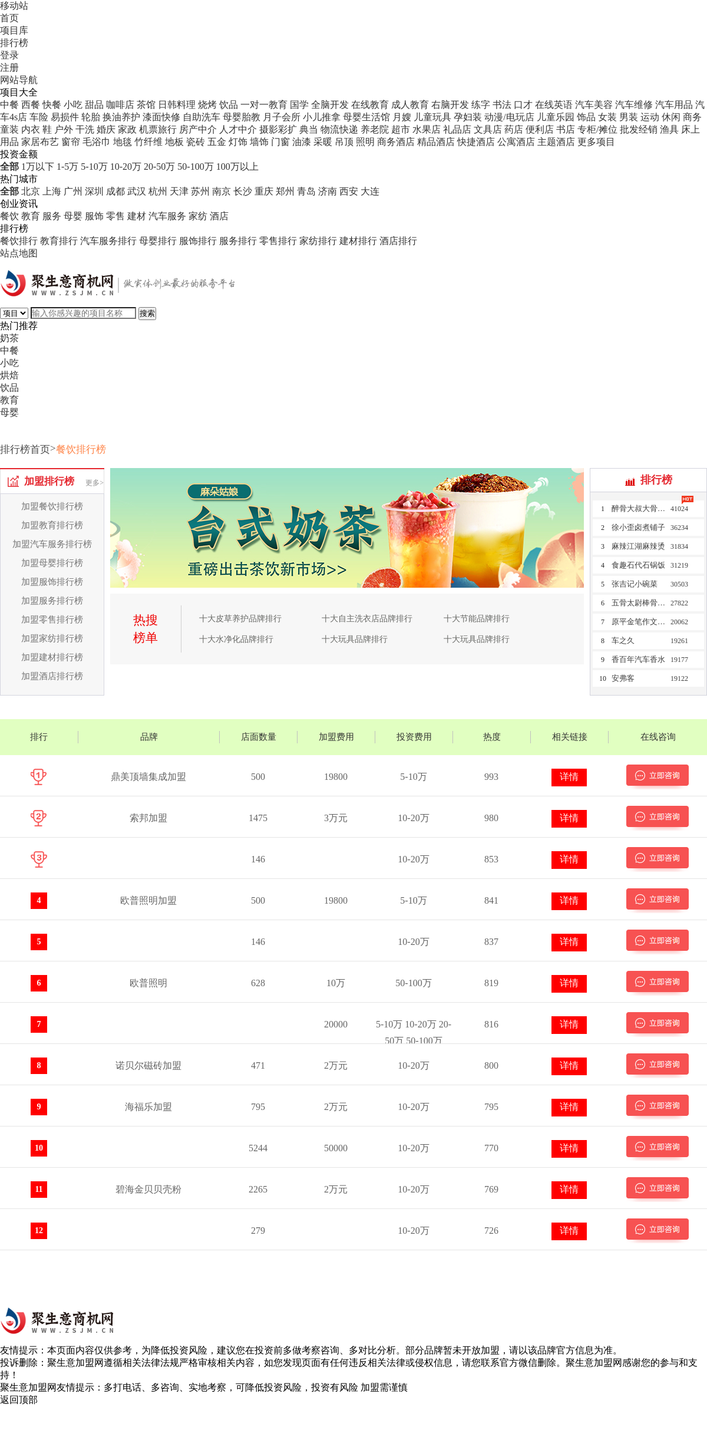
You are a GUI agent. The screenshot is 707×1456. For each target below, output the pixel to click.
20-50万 (159, 167)
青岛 (306, 191)
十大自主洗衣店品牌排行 (367, 618)
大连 (370, 191)
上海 (51, 191)
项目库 (14, 30)
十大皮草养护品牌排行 (240, 618)
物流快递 (339, 129)
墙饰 (259, 142)
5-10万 (94, 167)
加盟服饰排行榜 (52, 582)
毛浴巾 (96, 142)
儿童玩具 (432, 117)
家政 (127, 129)
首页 (9, 18)
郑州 (285, 191)
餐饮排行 (19, 241)
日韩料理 (177, 105)
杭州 (157, 191)
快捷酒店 (476, 142)
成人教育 (410, 105)
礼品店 (457, 129)
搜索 (147, 313)
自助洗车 (201, 117)
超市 (400, 129)
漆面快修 (161, 117)
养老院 (375, 129)
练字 (480, 105)
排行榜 (14, 43)
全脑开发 (330, 105)
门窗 (280, 142)
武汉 (136, 191)
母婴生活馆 (366, 117)
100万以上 (237, 167)
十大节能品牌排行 (477, 618)
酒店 (219, 216)
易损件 (65, 117)
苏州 (200, 191)
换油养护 (121, 117)
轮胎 (90, 117)
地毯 (122, 142)
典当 (308, 129)
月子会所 (281, 117)
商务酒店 (396, 142)
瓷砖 (195, 142)
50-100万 (195, 167)
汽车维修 (634, 105)
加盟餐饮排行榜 (52, 506)
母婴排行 (158, 241)
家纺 (198, 216)
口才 (523, 105)
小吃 (73, 105)
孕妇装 (468, 117)
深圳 (94, 191)
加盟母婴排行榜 (52, 563)
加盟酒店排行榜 (52, 676)
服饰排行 (198, 241)
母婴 (73, 216)
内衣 (30, 129)
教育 (30, 216)
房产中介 (198, 129)
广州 (73, 191)
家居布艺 (40, 142)
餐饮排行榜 (81, 449)
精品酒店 (436, 142)
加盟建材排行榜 (52, 657)
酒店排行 (398, 241)
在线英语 (554, 105)
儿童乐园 (555, 117)
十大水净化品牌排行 (236, 639)
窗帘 (70, 142)
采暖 (322, 142)
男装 (628, 117)
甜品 (94, 105)
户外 (63, 129)
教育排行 (59, 241)
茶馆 (146, 105)
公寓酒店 (516, 142)
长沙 (242, 191)
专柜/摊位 (597, 129)
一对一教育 (264, 105)
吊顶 (344, 142)
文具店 (488, 129)
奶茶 (9, 338)
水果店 (426, 129)
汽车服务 (167, 216)
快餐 (51, 105)
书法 (502, 105)
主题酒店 (556, 142)
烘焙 (9, 375)
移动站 (14, 6)
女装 (607, 117)
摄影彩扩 (278, 129)
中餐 (9, 105)
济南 (327, 191)
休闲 (671, 117)
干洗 (84, 129)
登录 (9, 55)
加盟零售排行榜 (52, 619)
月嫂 (401, 117)
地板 (174, 142)
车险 (38, 117)
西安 (348, 191)
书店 (565, 129)
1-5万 (67, 167)
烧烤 (207, 105)
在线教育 (370, 105)
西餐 (30, 105)
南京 (221, 191)
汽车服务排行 (108, 241)
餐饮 (9, 216)
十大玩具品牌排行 (355, 639)
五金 (216, 142)
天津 (179, 191)
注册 (9, 67)
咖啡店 (120, 105)
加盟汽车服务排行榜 (52, 544)
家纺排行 (318, 241)
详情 (569, 777)
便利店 (540, 129)
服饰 (94, 216)
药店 (513, 129)
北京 (30, 191)
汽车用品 (674, 105)
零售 (115, 216)
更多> (94, 483)
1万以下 (37, 167)
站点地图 (19, 253)
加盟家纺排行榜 (52, 638)
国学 (299, 105)
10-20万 (125, 167)
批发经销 (639, 129)
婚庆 (106, 129)
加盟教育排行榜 (52, 525)
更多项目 (596, 142)
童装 (9, 129)
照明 (365, 142)
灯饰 (238, 142)
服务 (51, 216)
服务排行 (238, 241)
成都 (115, 191)
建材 (136, 216)
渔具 (669, 129)
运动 (649, 117)
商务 (692, 117)
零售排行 (278, 241)
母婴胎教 (241, 117)
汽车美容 (594, 105)
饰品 (586, 117)
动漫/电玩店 (509, 117)
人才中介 (238, 129)
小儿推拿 (322, 117)
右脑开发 (450, 105)
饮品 (228, 105)
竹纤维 (148, 142)
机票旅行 (158, 129)
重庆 (264, 191)
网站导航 (19, 80)
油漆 (301, 142)
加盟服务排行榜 (52, 600)
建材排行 (358, 241)
